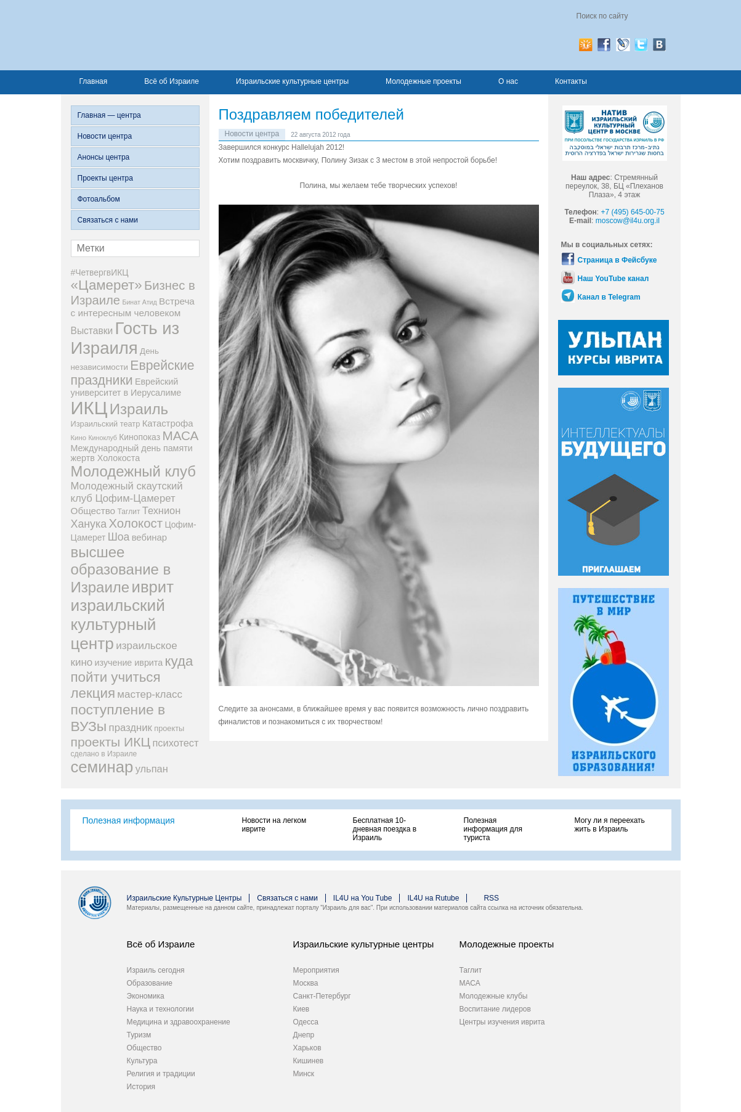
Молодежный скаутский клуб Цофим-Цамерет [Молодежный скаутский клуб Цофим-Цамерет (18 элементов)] (127, 492)
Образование (149, 983)
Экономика (145, 996)
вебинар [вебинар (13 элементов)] (149, 537)
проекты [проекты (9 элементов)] (169, 728)
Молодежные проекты (423, 81)
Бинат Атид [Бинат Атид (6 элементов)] (139, 302)
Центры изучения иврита (502, 1022)
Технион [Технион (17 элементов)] (161, 510)
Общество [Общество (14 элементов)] (93, 510)
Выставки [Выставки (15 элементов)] (92, 330)
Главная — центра (109, 115)
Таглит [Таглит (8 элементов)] (128, 511)
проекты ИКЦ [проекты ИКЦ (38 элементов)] (111, 742)
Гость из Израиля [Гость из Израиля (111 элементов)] (125, 338)
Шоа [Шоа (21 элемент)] (119, 537)
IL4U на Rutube (433, 898)
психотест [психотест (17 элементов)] (175, 742)
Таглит (471, 970)
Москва (305, 983)
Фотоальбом (99, 199)
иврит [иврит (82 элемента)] (153, 586)
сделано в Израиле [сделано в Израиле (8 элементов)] (104, 754)
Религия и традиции (161, 1073)
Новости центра (105, 136)
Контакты (571, 81)
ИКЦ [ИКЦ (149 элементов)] (89, 408)
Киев (301, 1009)
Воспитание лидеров (495, 1009)
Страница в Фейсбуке (617, 260)
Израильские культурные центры (292, 81)
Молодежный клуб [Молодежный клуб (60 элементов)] (133, 471)
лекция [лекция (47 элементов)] (93, 693)
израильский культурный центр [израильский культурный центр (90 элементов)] (118, 624)
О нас (508, 81)
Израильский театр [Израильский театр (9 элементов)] (105, 423)
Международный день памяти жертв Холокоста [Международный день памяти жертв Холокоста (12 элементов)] (132, 453)
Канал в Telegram (609, 297)
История (141, 1086)
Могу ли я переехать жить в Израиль (610, 824)
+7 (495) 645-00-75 (633, 212)
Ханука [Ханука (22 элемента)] (89, 524)
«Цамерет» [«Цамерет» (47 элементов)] (106, 285)
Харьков (307, 1048)
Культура (142, 1061)
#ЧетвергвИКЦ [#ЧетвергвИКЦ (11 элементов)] (100, 272)
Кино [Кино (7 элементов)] (79, 437)
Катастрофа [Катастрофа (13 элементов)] (167, 423)
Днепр (304, 1035)
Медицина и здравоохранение (178, 1022)
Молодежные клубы (494, 996)
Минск (304, 1073)
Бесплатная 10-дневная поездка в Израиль (385, 829)
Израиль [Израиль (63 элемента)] (139, 409)
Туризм (139, 1035)
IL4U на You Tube (362, 898)
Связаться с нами (108, 220)
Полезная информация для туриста (493, 829)
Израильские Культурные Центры (184, 898)
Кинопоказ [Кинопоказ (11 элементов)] (139, 437)
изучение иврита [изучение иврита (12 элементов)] (129, 663)
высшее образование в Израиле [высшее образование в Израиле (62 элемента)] (121, 569)
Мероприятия (316, 970)
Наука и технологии (160, 1009)
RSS (491, 898)
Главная (93, 81)
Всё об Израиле (171, 81)
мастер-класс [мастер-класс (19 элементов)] (149, 694)
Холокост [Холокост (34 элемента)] (135, 523)
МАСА (470, 983)
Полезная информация (129, 820)
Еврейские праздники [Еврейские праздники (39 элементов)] (133, 372)
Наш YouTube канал (613, 278)
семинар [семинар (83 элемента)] (102, 766)
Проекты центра (105, 178)
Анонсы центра (104, 157)
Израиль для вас (192, 35)
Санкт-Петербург (322, 996)
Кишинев (308, 1061)
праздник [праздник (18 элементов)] (130, 728)
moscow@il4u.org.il (628, 220)
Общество (144, 1048)
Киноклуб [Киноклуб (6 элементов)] (102, 437)
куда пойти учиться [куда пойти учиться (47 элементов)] (132, 669)
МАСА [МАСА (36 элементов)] (180, 435)
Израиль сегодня (156, 970)
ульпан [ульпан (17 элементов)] (152, 768)
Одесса (305, 1022)
